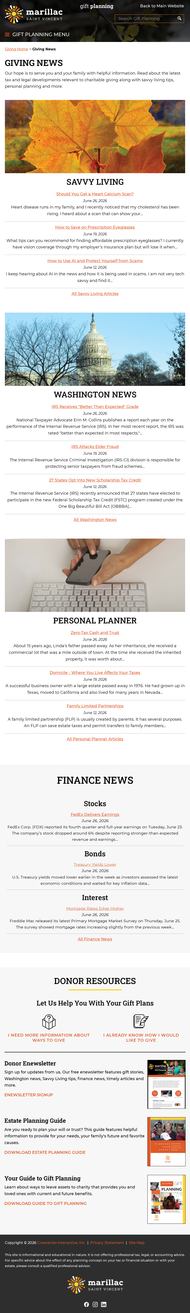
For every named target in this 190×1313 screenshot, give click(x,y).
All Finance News (95, 939)
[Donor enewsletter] (165, 1085)
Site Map (137, 1243)
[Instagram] (95, 1304)
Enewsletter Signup (28, 1095)
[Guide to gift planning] (165, 1200)
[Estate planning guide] (165, 1142)
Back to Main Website (162, 6)
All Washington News (95, 519)
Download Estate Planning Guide (45, 1152)
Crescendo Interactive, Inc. (61, 1243)
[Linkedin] (104, 1304)
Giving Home (16, 49)
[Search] (179, 18)
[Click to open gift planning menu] (37, 34)
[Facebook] (86, 1304)
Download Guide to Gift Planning (45, 1203)
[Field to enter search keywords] (145, 19)
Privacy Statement (107, 1243)
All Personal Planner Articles (95, 739)
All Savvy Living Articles (95, 293)
